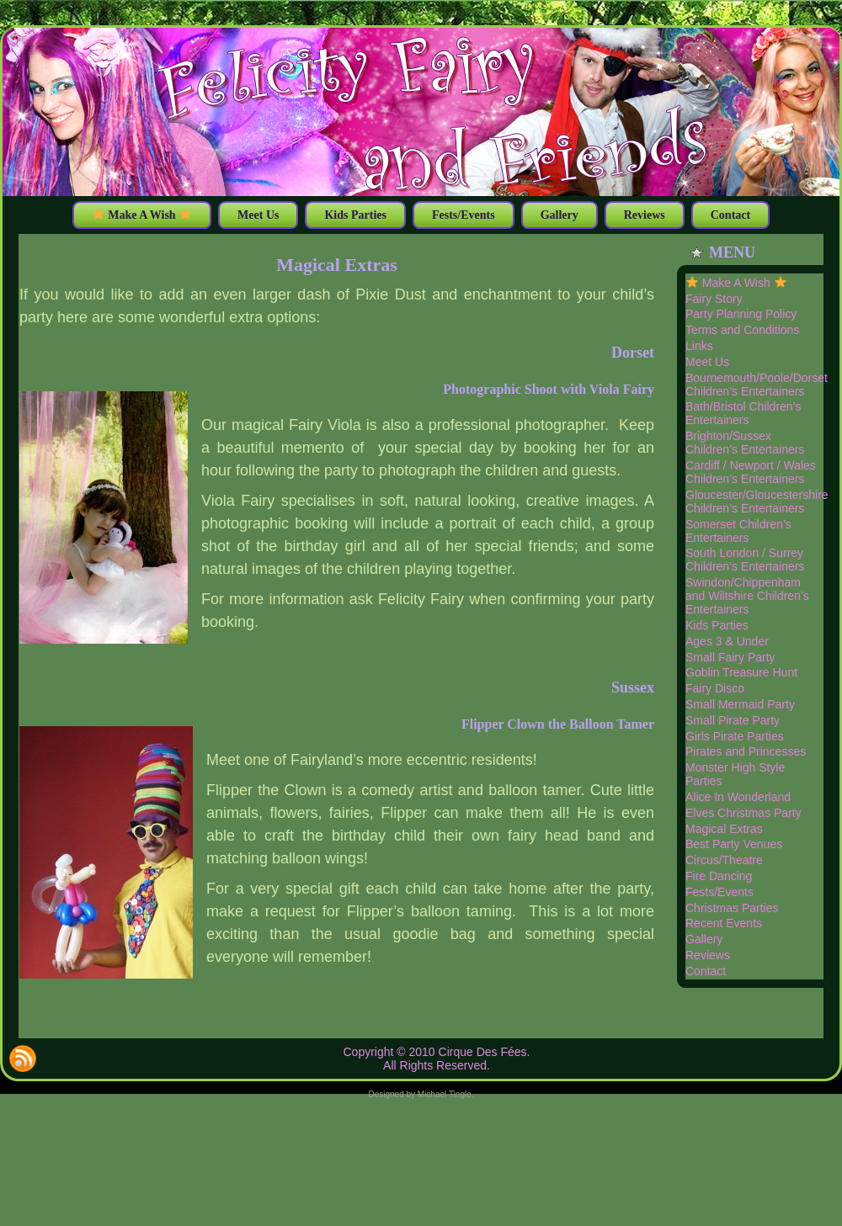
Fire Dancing (718, 876)
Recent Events (723, 923)
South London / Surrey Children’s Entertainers (744, 559)
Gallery (703, 939)
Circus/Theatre (724, 860)
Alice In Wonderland (738, 797)
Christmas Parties (731, 908)
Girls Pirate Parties (734, 736)
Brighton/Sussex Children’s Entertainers (744, 442)
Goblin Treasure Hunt (741, 672)
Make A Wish (736, 282)
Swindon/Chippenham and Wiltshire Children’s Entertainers (747, 596)
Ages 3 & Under (727, 641)
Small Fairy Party (730, 657)
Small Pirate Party (732, 720)
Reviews (707, 955)
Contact (705, 971)
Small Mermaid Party (740, 704)
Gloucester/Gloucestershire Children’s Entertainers (757, 501)
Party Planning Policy (741, 314)
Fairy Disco (714, 688)
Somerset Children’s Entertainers (738, 530)
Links (699, 346)
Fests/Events (719, 892)
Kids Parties (717, 625)
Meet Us (707, 362)
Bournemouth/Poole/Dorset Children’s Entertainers (756, 384)
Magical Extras (336, 264)
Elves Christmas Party (743, 813)
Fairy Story (714, 298)
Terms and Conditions (742, 330)
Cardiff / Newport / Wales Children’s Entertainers (750, 472)
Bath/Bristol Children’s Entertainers (743, 413)
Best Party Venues (733, 844)
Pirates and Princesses (745, 751)
